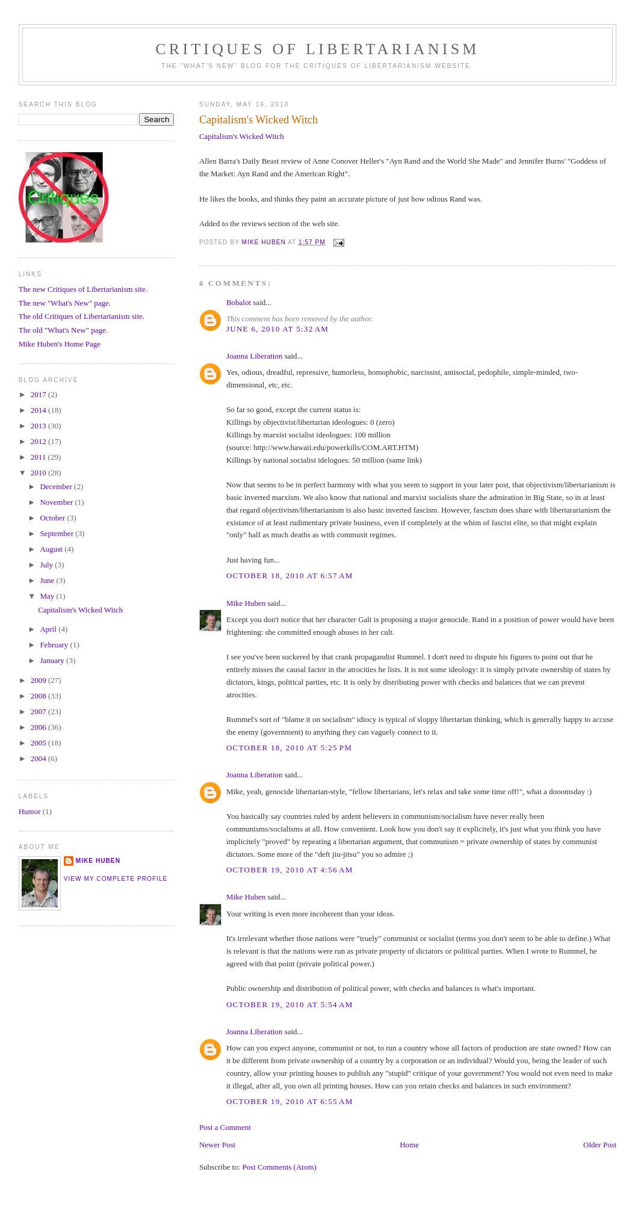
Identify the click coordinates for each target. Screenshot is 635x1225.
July (47, 564)
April (49, 629)
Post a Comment (225, 1127)
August (52, 549)
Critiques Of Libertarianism (317, 49)
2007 (39, 711)
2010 (39, 472)
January (53, 660)
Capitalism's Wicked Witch (241, 136)
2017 (39, 394)
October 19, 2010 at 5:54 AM (289, 1004)
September (57, 533)
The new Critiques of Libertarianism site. (83, 289)
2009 (39, 680)
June (48, 580)
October (53, 517)
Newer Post (217, 1144)
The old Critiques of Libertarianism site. (81, 316)
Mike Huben (245, 603)
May (48, 595)
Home (409, 1144)
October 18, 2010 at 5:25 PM (289, 747)
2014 (39, 410)
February (55, 644)
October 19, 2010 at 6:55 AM (289, 1101)
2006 (39, 727)
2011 (39, 456)
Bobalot (238, 302)
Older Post (599, 1144)
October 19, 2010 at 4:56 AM (289, 869)
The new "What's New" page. (65, 302)
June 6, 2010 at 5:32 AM (277, 328)
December (57, 486)
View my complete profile (116, 878)
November (57, 502)
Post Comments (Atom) (279, 1166)
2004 (39, 758)
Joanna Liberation (254, 355)
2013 (39, 425)
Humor (30, 811)
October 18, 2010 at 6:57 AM (289, 575)
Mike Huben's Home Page (60, 343)
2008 (39, 695)
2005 (39, 742)
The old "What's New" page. (63, 330)
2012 (39, 441)
